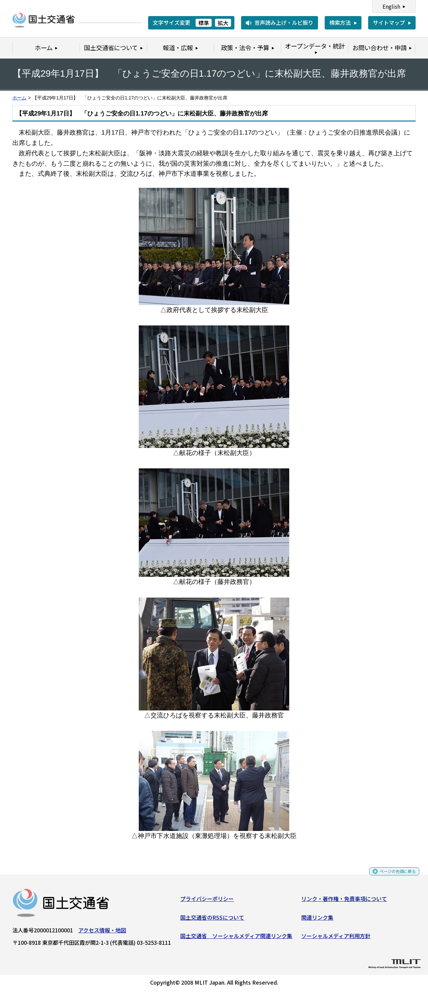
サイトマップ (389, 22)
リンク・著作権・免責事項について (344, 901)
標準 (203, 23)
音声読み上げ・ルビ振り (283, 22)
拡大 (223, 23)
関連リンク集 (317, 920)
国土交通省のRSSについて (212, 920)
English (391, 6)
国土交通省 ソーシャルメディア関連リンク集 (236, 938)
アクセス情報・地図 (102, 933)
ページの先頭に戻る (392, 877)
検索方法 (340, 22)
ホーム (19, 97)
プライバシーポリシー (207, 901)
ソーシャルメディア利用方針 (335, 938)
